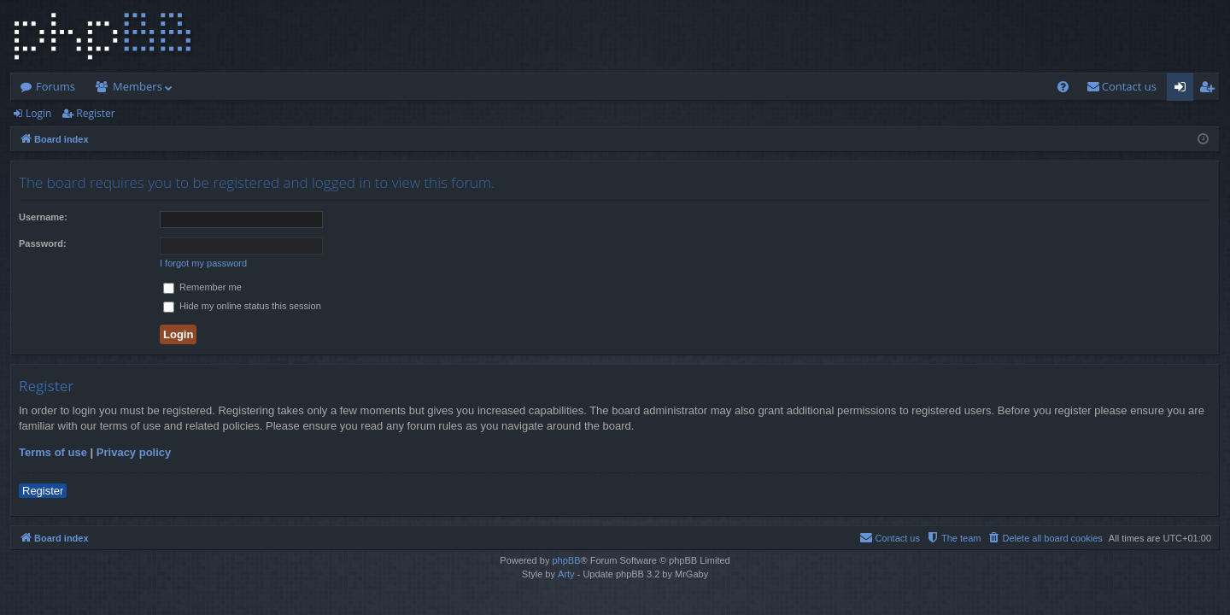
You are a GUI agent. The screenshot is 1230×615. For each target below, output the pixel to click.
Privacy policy (134, 452)
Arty (566, 574)
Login (38, 113)
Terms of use (53, 452)
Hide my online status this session (242, 306)
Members (137, 86)
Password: (43, 243)
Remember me (202, 287)
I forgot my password (203, 263)
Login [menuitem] (1183, 90)
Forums (55, 86)
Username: (43, 217)
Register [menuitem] (1210, 90)
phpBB (566, 560)
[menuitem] (1063, 87)
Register (95, 113)
